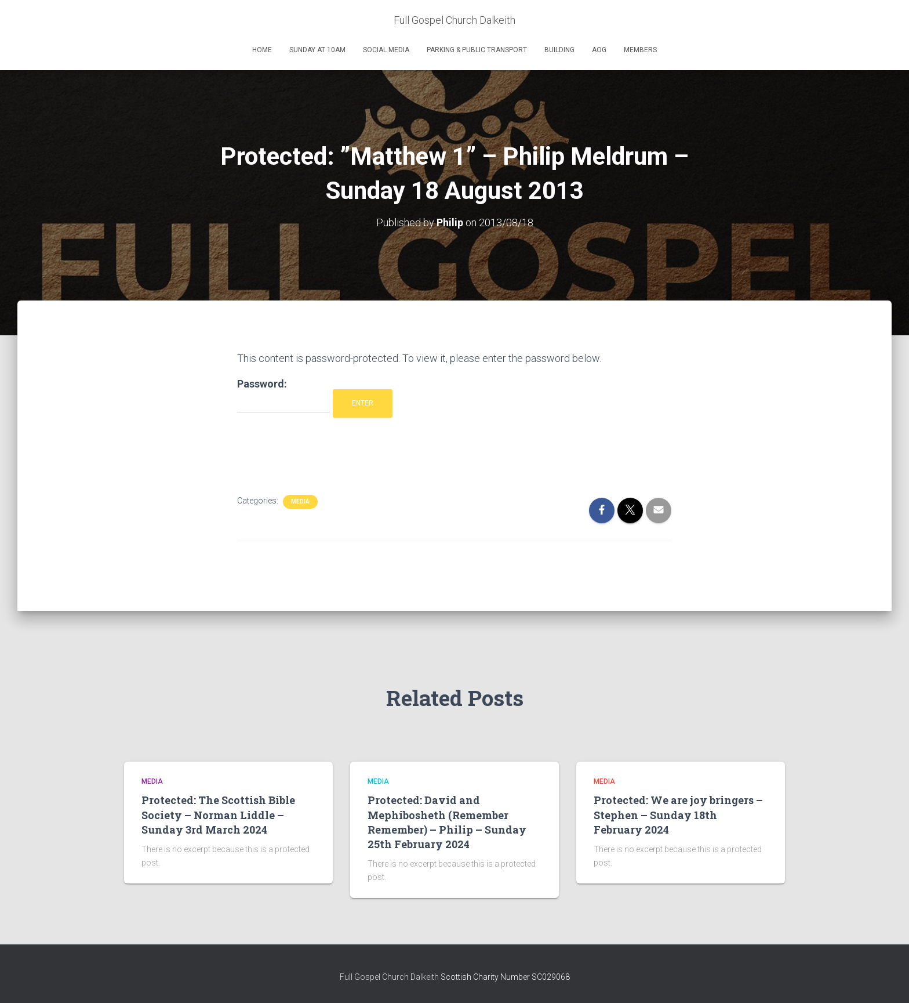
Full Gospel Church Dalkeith (390, 977)
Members (640, 50)
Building (559, 50)
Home (262, 50)
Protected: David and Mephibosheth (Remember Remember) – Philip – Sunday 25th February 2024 (447, 822)
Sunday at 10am (317, 50)
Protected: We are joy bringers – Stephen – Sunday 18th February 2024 (678, 814)
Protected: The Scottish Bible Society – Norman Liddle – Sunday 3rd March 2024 (218, 814)
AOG (599, 50)
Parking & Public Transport (477, 50)
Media (300, 501)
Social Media (386, 50)
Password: (283, 395)
